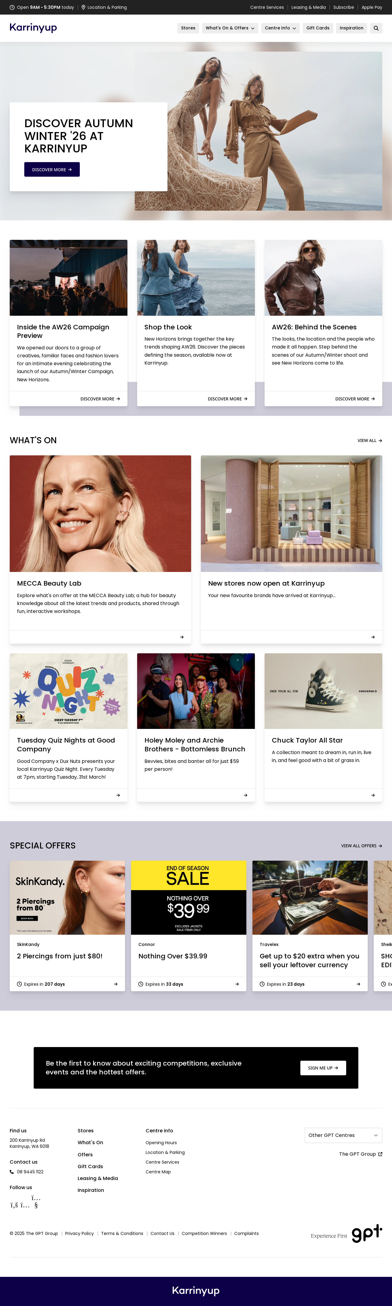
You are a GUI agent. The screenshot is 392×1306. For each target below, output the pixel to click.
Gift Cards (90, 1166)
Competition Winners (204, 1233)
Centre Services (267, 7)
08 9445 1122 (30, 1172)
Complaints (246, 1233)
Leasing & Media (309, 7)
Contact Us (162, 1233)
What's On (90, 1142)
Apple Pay (372, 7)
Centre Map (158, 1172)
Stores (86, 1131)
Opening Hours (161, 1143)
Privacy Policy (79, 1233)
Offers (85, 1155)
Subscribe (343, 7)
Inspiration (91, 1190)
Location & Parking (165, 1152)
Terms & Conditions (122, 1233)
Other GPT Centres (332, 1135)
